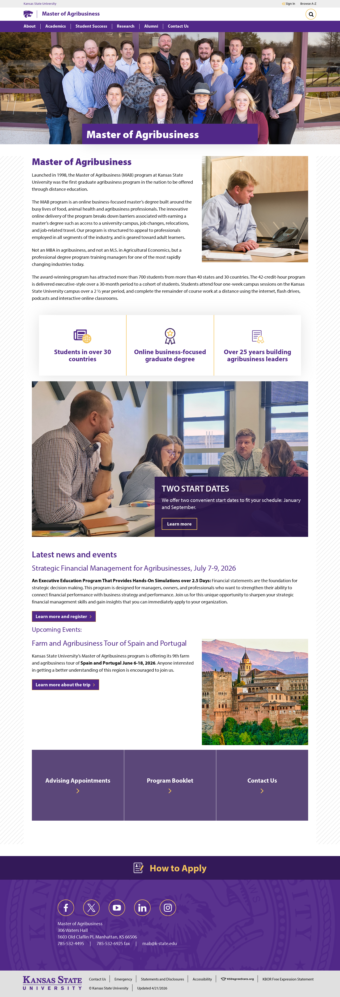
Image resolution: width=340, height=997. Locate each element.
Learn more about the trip (65, 684)
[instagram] (168, 907)
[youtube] (117, 907)
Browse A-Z (308, 4)
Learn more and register (64, 616)
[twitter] (91, 907)
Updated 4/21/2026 (152, 988)
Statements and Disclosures (162, 979)
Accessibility (202, 979)
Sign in (290, 4)
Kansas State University (40, 4)
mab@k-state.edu (159, 943)
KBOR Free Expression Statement (288, 979)
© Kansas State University (108, 988)
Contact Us (97, 979)
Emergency (123, 979)
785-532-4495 (71, 943)
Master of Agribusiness (71, 13)
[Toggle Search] (311, 14)
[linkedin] (142, 907)
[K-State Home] (28, 14)
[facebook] (66, 907)
